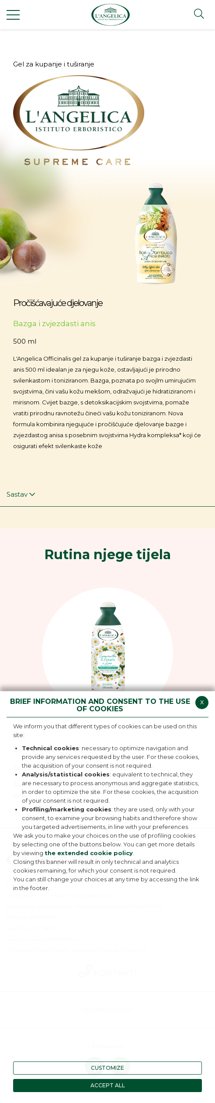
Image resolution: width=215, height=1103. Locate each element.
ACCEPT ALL (107, 1085)
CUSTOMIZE (107, 1068)
